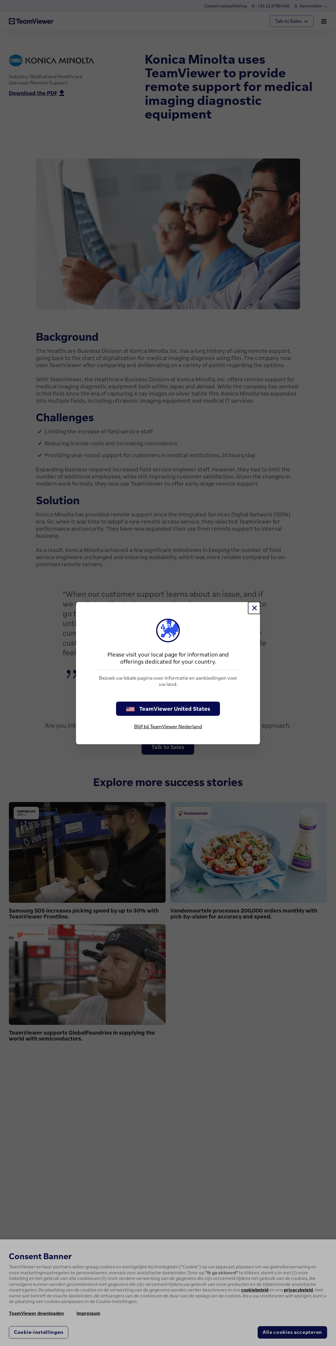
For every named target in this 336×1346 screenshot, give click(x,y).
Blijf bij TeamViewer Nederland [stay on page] (168, 726)
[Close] (254, 608)
